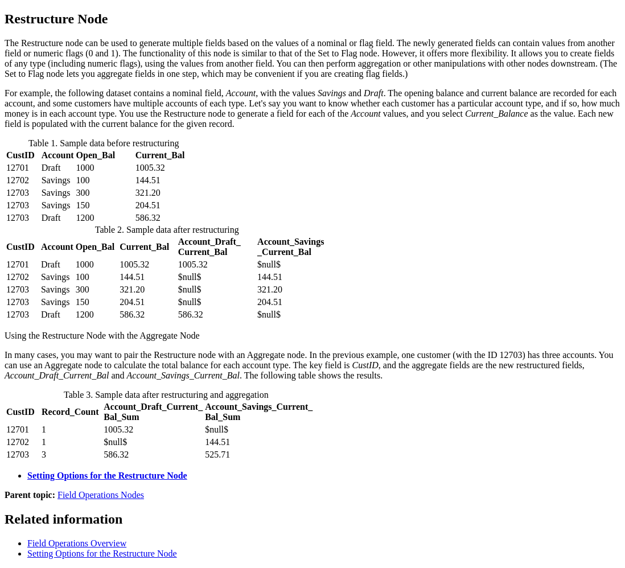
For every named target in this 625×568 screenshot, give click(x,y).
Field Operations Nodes (100, 495)
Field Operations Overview (76, 543)
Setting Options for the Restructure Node (107, 475)
